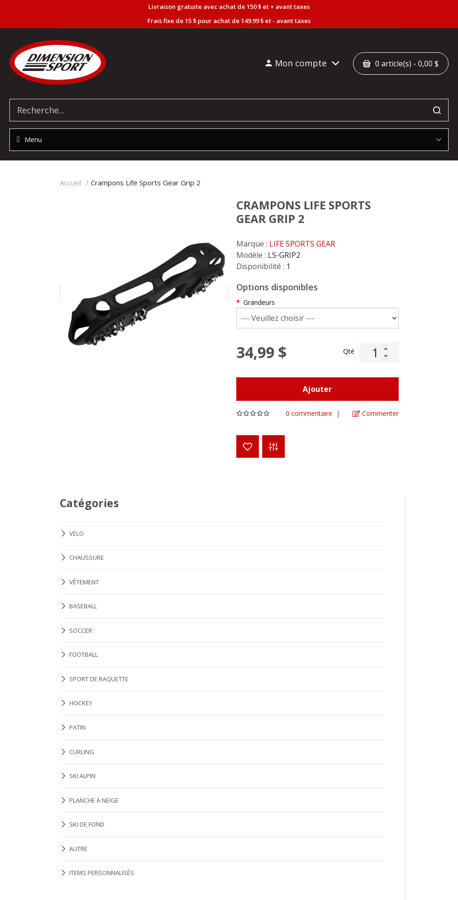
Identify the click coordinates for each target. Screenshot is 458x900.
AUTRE (78, 848)
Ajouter (317, 389)
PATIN (77, 727)
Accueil (70, 182)
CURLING (81, 752)
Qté (348, 351)
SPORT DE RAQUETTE (99, 679)
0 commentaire (309, 413)
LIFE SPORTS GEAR (302, 244)
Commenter (376, 413)
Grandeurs (259, 302)
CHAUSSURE (86, 557)
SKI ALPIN (82, 776)
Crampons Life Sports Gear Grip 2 (146, 182)
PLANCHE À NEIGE (94, 800)
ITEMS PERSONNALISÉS (101, 872)
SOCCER (80, 630)
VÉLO (76, 533)
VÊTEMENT (84, 582)
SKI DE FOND (86, 824)
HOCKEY (80, 703)
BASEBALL (83, 606)
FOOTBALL (83, 654)
